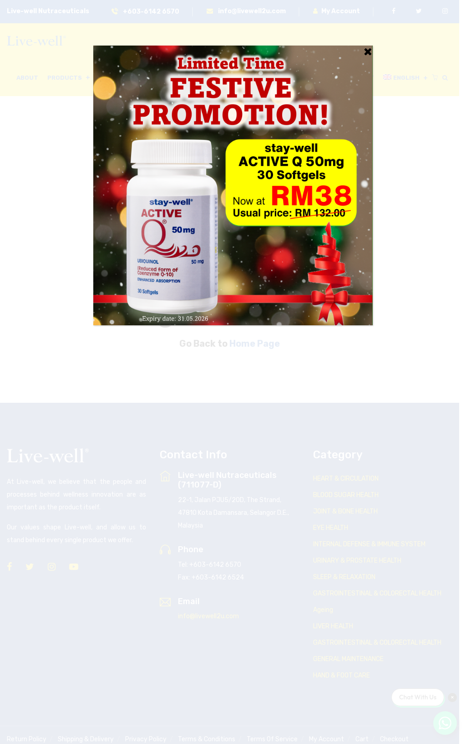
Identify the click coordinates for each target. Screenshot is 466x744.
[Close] (367, 51)
